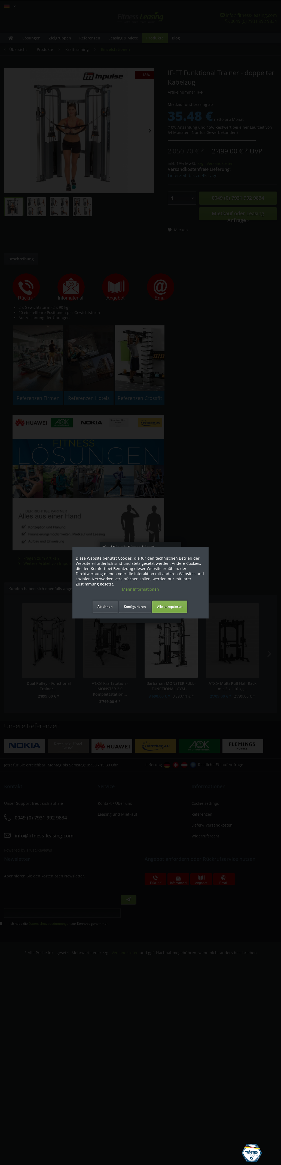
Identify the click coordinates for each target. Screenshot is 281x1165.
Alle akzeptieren (169, 606)
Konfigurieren (135, 606)
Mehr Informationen (140, 589)
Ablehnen (105, 606)
